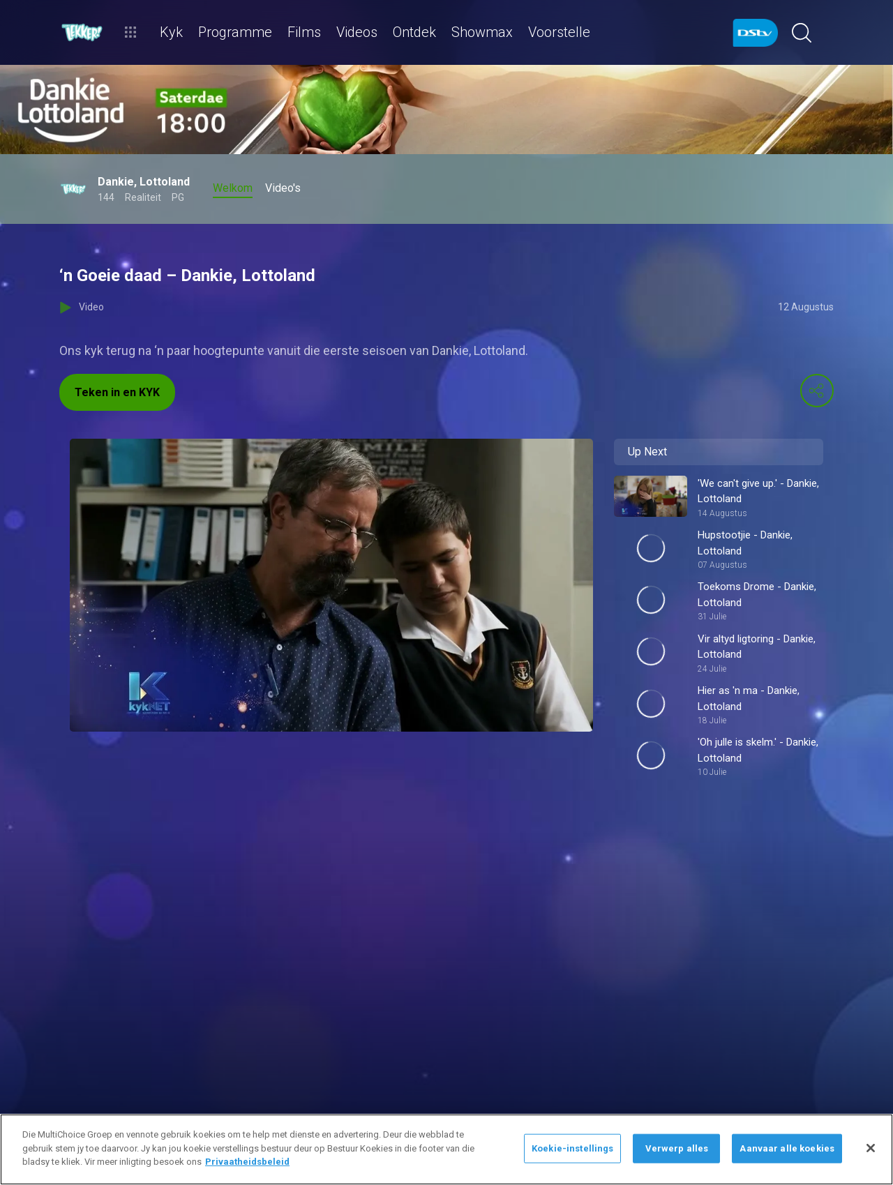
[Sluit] (870, 1148)
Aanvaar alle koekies (787, 1148)
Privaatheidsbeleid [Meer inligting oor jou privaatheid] (247, 1161)
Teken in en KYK (117, 392)
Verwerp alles (677, 1148)
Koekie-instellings (572, 1148)
